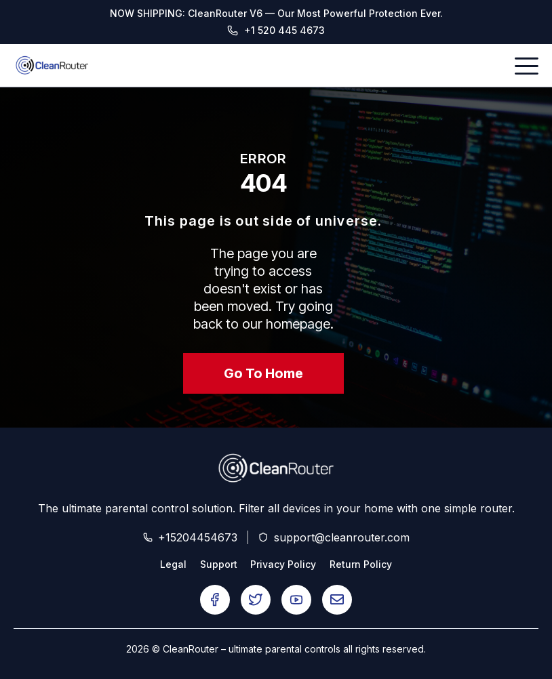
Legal (173, 564)
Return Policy (361, 564)
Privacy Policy (284, 564)
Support (218, 564)
